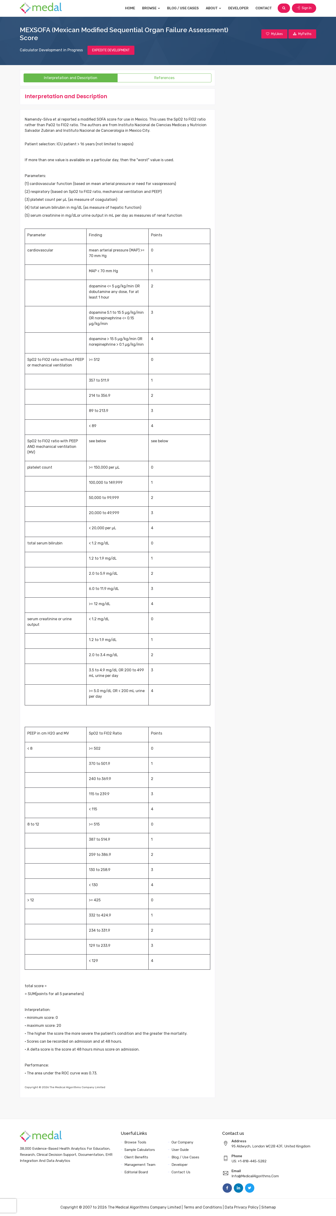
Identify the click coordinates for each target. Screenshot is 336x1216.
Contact (264, 8)
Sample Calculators (139, 1150)
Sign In (304, 8)
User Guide (180, 1150)
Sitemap (268, 1207)
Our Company (182, 1142)
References (164, 78)
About (213, 8)
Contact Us (181, 1172)
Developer (238, 8)
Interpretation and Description (70, 78)
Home (130, 8)
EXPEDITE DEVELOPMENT (111, 50)
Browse (151, 8)
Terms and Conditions (203, 1207)
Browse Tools (135, 1142)
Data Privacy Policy (242, 1207)
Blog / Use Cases (183, 8)
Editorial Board (136, 1172)
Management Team (139, 1165)
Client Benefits (136, 1157)
